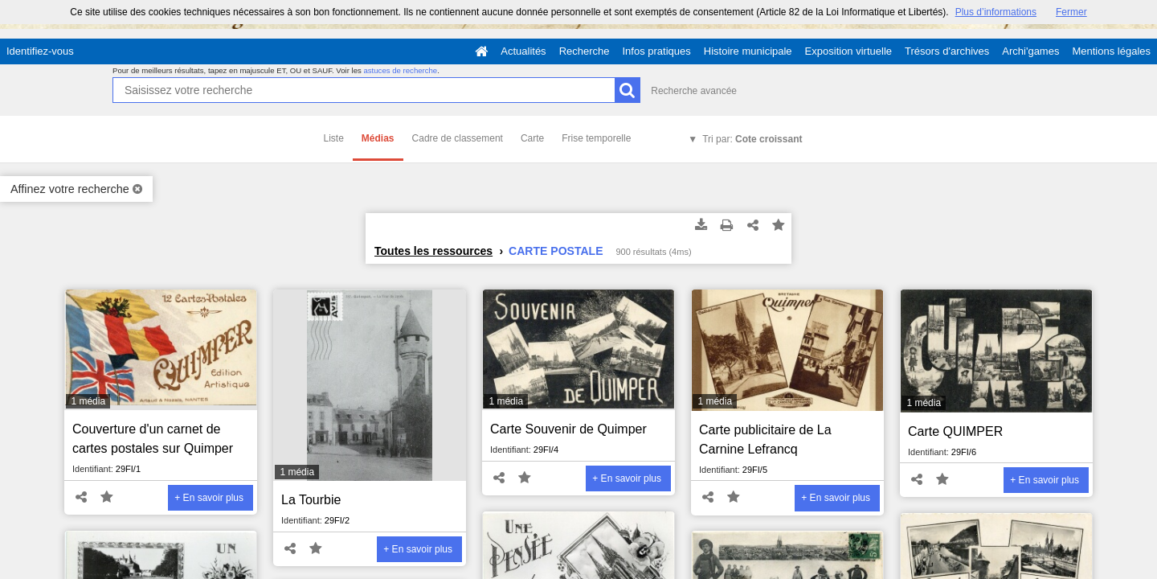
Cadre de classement (457, 138)
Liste (334, 138)
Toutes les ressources (433, 250)
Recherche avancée (694, 90)
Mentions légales (1111, 51)
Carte (532, 138)
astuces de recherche (400, 70)
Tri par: (752, 139)
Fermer (1071, 12)
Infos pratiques (657, 51)
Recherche (584, 51)
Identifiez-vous (40, 51)
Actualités (523, 51)
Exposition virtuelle (848, 51)
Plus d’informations (995, 12)
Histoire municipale (748, 51)
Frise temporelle (596, 138)
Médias (378, 138)
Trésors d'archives (947, 51)
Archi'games (1030, 51)
